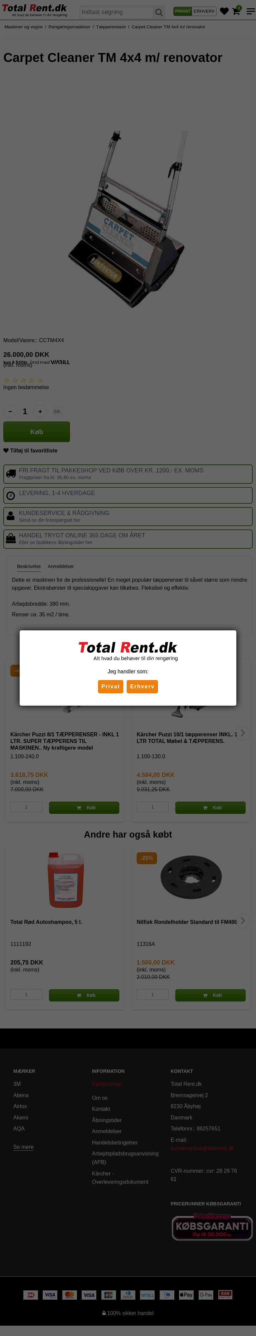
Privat (110, 686)
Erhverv (142, 686)
